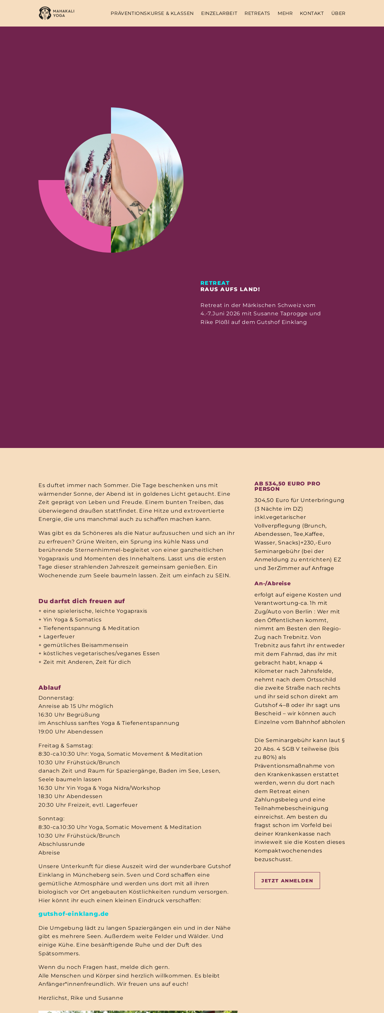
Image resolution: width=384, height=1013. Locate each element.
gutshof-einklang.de (73, 914)
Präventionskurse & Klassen (152, 13)
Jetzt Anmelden (287, 881)
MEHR (285, 13)
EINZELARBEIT (219, 13)
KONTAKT (312, 13)
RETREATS (257, 13)
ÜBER (338, 13)
